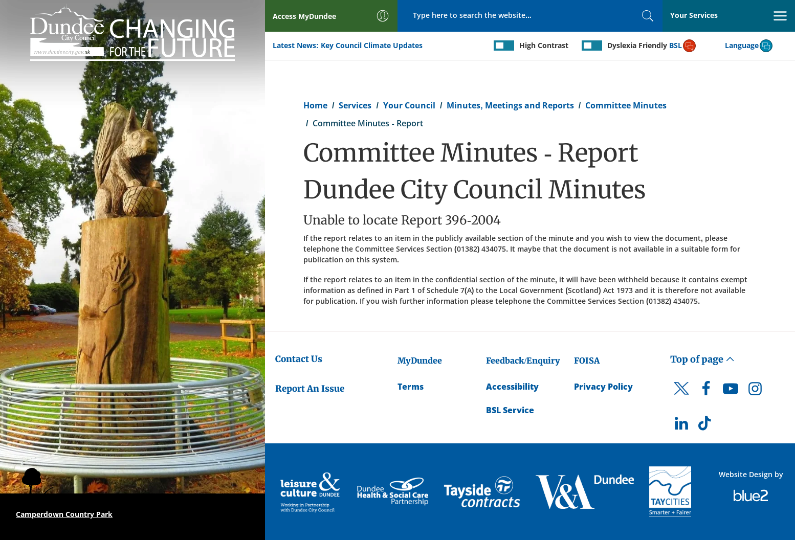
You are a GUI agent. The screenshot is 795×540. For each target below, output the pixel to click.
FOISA (587, 360)
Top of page (702, 359)
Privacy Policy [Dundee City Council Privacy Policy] (603, 386)
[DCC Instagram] (755, 391)
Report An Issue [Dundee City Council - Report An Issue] (309, 388)
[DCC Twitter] (681, 397)
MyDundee (420, 360)
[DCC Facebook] (706, 391)
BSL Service (510, 410)
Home (315, 105)
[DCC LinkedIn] (681, 426)
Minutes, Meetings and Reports (510, 105)
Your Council (409, 105)
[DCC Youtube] (730, 391)
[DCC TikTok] (706, 426)
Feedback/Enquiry (523, 360)
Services (355, 105)
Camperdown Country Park (64, 514)
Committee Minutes (626, 105)
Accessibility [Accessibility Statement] (512, 386)
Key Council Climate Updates (372, 45)
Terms (411, 386)
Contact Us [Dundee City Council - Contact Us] (298, 359)
